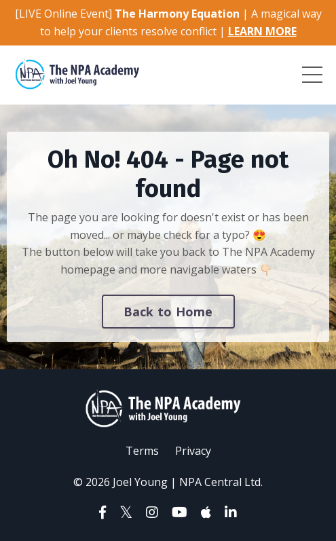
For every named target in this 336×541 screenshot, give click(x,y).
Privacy (193, 450)
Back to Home (168, 311)
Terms (142, 450)
